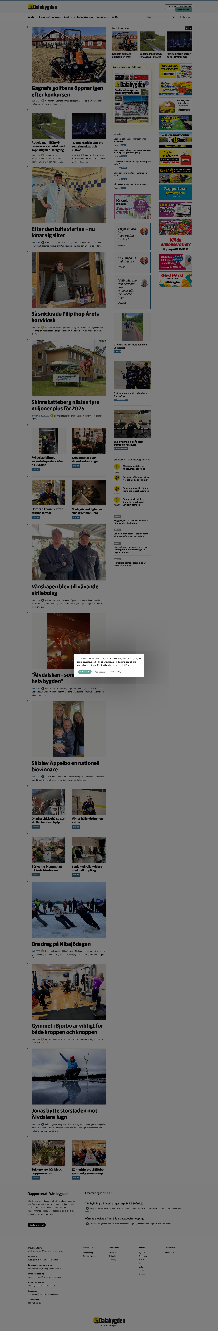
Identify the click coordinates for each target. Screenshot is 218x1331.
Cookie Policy (115, 672)
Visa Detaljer (100, 671)
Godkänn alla (84, 672)
